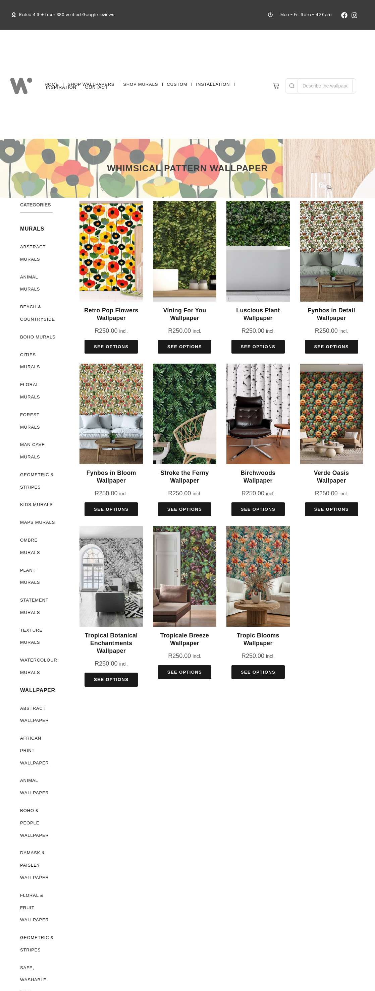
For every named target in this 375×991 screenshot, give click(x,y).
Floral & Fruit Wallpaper (33, 870)
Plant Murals (37, 558)
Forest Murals (29, 408)
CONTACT (96, 87)
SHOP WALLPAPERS (91, 84)
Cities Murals (37, 355)
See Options (111, 346)
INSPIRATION (61, 87)
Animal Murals (29, 283)
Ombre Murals (29, 533)
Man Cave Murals (33, 438)
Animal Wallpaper (33, 749)
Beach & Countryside (37, 313)
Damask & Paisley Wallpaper (33, 828)
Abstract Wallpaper (33, 689)
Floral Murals (29, 378)
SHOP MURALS (140, 84)
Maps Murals (37, 510)
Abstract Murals (32, 253)
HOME (52, 84)
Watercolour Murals (38, 641)
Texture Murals (30, 611)
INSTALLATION (213, 84)
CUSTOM (177, 84)
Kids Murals (35, 492)
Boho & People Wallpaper (33, 786)
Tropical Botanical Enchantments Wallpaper (111, 643)
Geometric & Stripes (37, 468)
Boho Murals (37, 337)
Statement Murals (34, 581)
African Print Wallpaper (38, 719)
